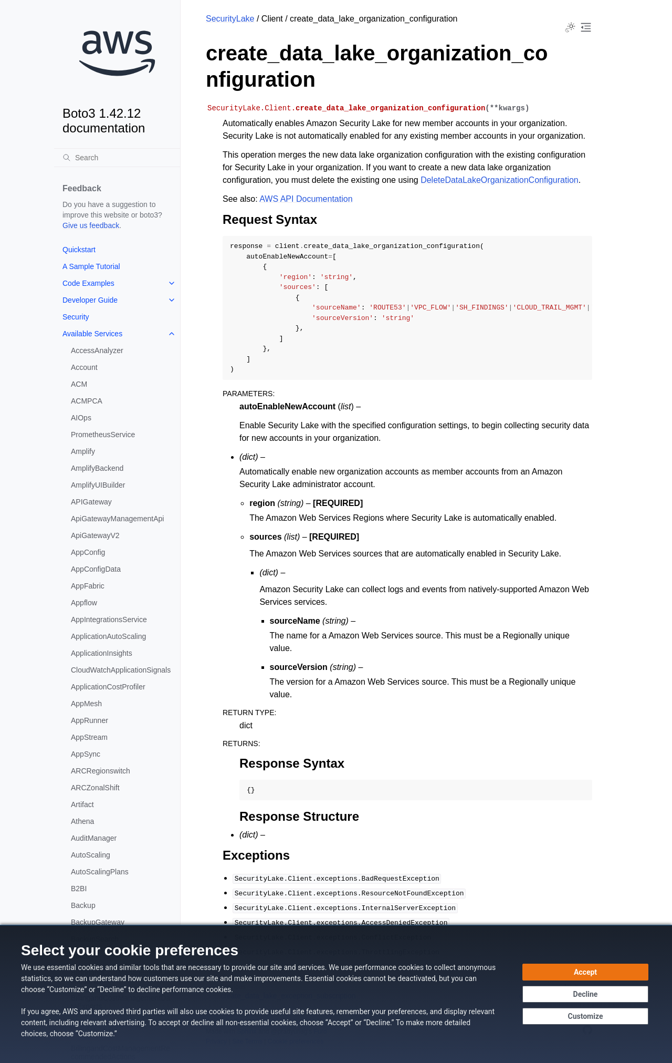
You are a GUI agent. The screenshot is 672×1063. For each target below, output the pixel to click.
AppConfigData (96, 569)
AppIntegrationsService (109, 619)
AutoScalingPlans (100, 872)
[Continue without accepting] (585, 994)
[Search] (117, 157)
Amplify (83, 451)
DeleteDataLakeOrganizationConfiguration (500, 180)
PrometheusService (103, 434)
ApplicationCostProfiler (108, 687)
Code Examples (88, 283)
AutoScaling (90, 855)
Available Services (92, 333)
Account (84, 367)
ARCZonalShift (95, 787)
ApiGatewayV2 (95, 535)
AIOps (81, 418)
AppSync (85, 754)
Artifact (82, 804)
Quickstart (79, 249)
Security (75, 317)
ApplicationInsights (101, 653)
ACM (79, 384)
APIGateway (91, 502)
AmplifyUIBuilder (98, 485)
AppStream (89, 737)
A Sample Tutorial (91, 266)
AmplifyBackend (97, 468)
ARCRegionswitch (100, 771)
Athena (82, 821)
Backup (83, 905)
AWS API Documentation (305, 198)
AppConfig (88, 552)
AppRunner (89, 720)
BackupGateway (97, 922)
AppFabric (87, 586)
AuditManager (94, 838)
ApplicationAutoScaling (108, 636)
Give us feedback (90, 225)
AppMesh (86, 703)
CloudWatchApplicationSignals (121, 670)
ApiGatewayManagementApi (117, 518)
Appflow (84, 602)
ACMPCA (86, 401)
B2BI (79, 888)
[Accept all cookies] (585, 972)
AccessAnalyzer (97, 350)
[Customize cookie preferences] (585, 1016)
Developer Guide (90, 300)
